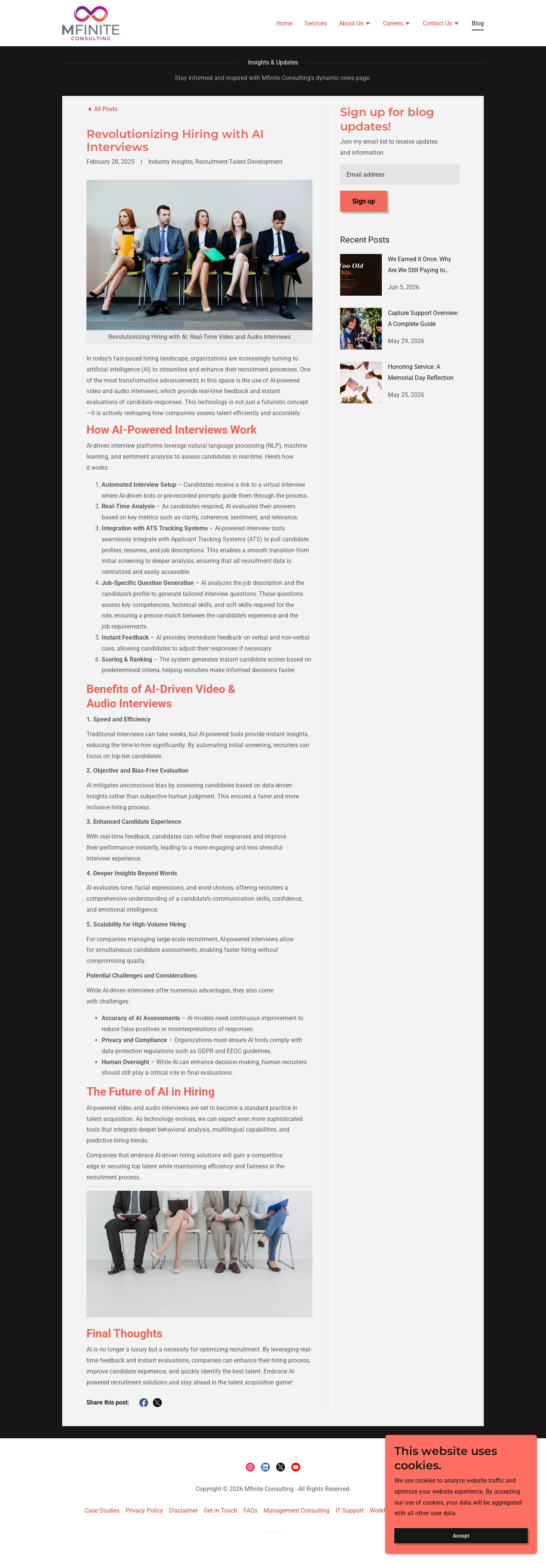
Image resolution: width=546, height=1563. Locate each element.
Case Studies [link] (102, 1510)
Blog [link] (478, 23)
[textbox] (400, 175)
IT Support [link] (350, 1510)
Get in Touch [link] (220, 1510)
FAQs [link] (250, 1510)
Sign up (363, 201)
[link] (90, 22)
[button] (355, 24)
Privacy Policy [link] (144, 1510)
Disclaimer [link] (183, 1510)
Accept (461, 1536)
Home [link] (284, 23)
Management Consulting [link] (296, 1510)
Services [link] (315, 23)
